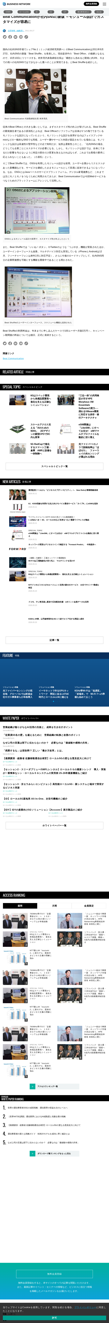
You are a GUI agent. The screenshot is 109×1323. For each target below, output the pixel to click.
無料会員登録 (91, 4)
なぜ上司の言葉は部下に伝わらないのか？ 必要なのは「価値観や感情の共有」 (43, 1167)
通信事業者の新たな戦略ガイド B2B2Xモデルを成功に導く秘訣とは (39, 1158)
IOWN (8, 12)
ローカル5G (24, 12)
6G (51, 12)
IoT (65, 12)
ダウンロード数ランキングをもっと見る (54, 1178)
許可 (54, 1318)
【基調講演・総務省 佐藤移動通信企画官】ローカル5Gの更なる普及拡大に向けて (44, 1149)
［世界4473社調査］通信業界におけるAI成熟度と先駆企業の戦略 (37, 1141)
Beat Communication (13, 358)
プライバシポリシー (85, 1307)
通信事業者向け (83, 12)
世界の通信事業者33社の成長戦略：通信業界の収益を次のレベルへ (38, 1132)
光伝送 (99, 12)
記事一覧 (54, 664)
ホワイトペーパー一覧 (54, 849)
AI (37, 12)
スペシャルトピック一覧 (54, 466)
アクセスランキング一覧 (47, 1111)
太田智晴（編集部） (16, 31)
